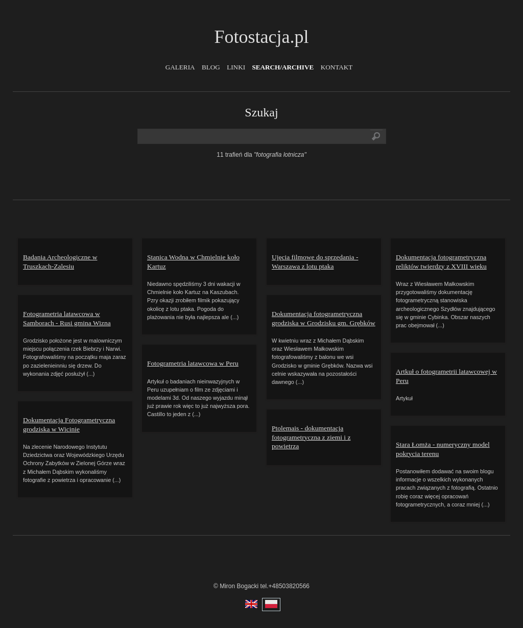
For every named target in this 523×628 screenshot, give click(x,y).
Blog (211, 67)
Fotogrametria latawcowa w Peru (193, 363)
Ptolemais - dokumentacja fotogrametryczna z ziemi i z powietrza (311, 437)
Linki (236, 67)
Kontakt (337, 67)
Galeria (180, 67)
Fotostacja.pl (262, 37)
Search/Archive (283, 67)
